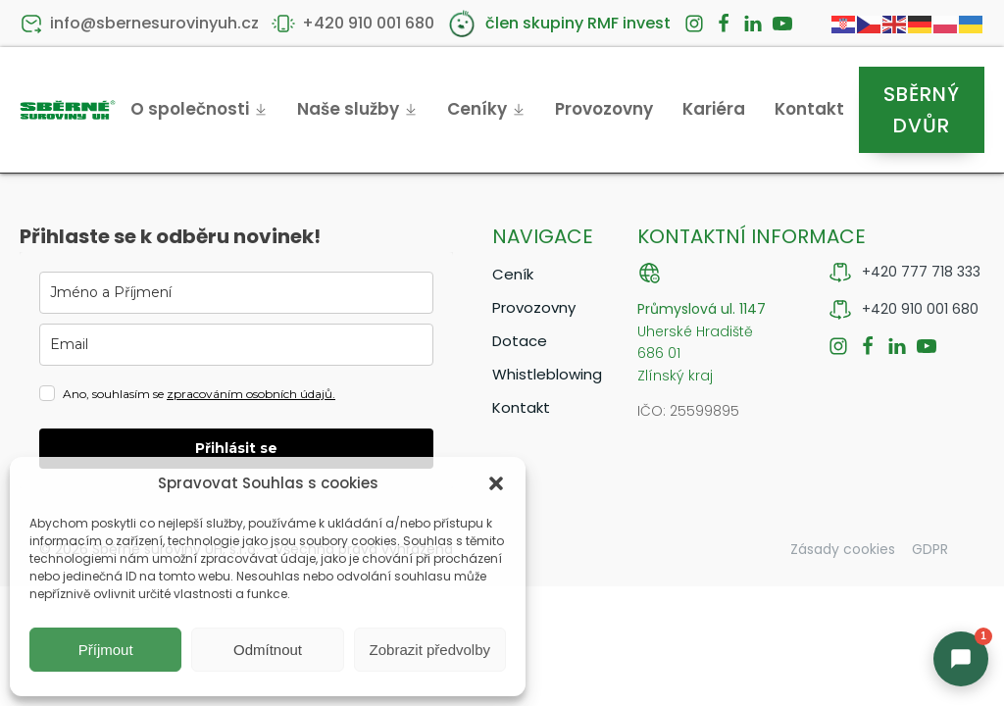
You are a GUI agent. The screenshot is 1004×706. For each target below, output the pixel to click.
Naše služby (357, 109)
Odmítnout (267, 649)
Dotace (519, 340)
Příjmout (105, 649)
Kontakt (809, 109)
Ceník (512, 274)
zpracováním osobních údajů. (251, 393)
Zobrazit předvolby (430, 649)
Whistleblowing (545, 374)
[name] (236, 293)
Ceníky (486, 109)
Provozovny (604, 109)
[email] (236, 345)
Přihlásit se (236, 448)
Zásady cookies (842, 549)
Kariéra (713, 109)
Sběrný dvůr (921, 109)
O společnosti (199, 109)
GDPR (930, 549)
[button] (496, 483)
